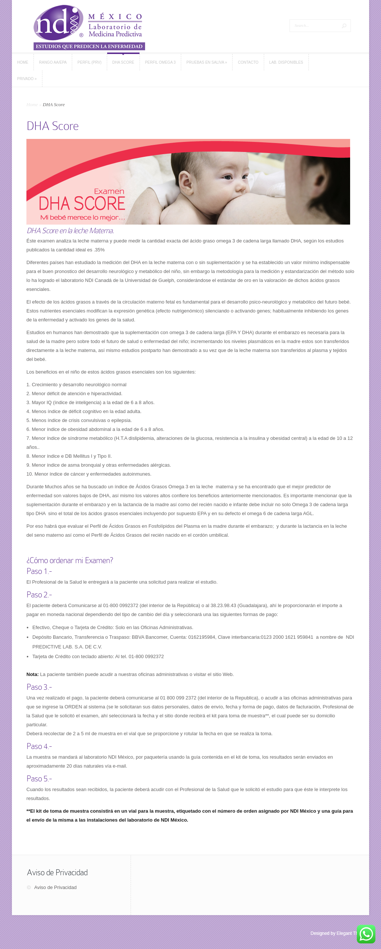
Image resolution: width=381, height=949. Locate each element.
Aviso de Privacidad (55, 887)
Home (32, 104)
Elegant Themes (353, 933)
